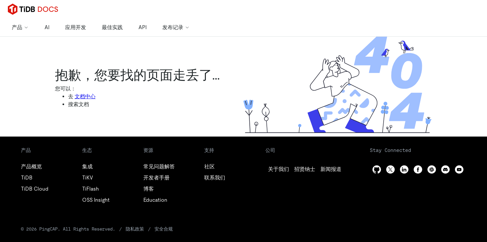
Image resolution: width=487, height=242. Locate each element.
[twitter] (305, 169)
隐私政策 (135, 229)
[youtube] (459, 169)
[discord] (445, 169)
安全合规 (163, 229)
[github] (278, 169)
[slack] (432, 169)
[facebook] (418, 169)
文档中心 (85, 96)
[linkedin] (331, 169)
